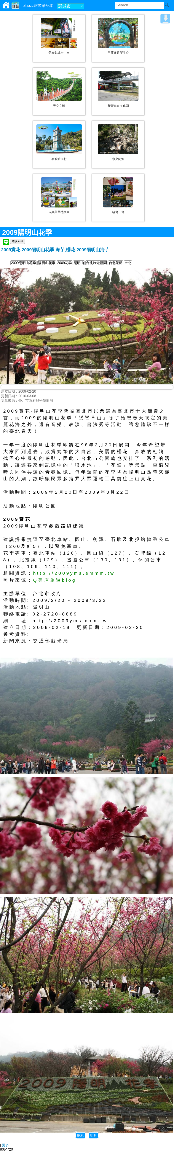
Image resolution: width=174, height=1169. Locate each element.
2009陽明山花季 (23, 263)
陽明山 (79, 263)
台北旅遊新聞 (96, 263)
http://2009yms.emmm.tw (74, 573)
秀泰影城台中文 (59, 52)
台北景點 (116, 263)
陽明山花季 (46, 263)
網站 (80, 1135)
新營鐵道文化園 (118, 106)
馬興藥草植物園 (59, 212)
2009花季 (64, 263)
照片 (93, 1135)
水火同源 (118, 159)
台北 (128, 263)
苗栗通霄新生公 (118, 52)
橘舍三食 (118, 212)
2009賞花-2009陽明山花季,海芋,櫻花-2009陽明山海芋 (55, 249)
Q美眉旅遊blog (54, 580)
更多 (5, 1145)
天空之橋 (59, 106)
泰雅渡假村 (59, 159)
